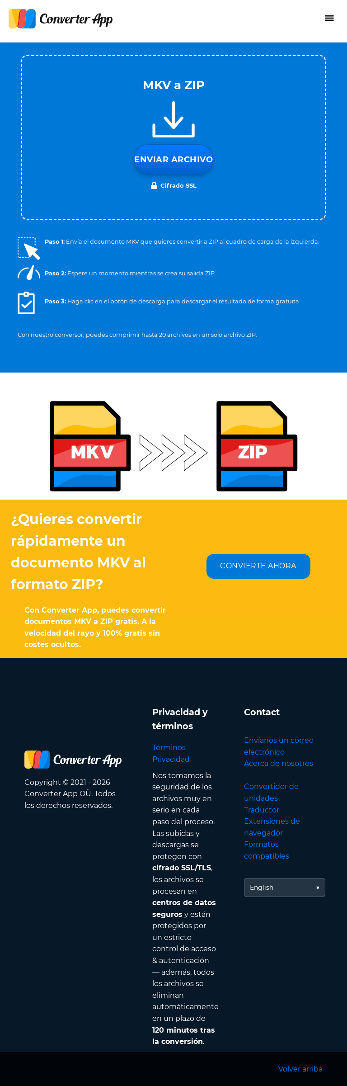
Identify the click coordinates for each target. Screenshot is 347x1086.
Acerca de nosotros (278, 763)
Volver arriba (300, 1069)
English (261, 887)
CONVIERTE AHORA (258, 566)
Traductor (261, 810)
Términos (169, 747)
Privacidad (171, 759)
